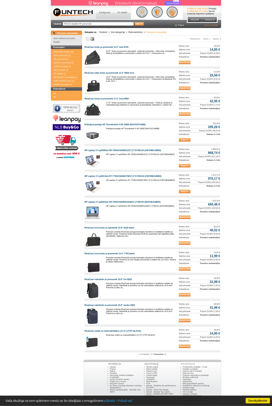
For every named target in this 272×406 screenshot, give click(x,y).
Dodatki (56, 42)
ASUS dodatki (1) (60, 70)
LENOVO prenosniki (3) (63, 63)
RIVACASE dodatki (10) (63, 52)
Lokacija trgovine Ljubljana (200, 13)
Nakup (112, 371)
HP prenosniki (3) (60, 59)
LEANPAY (150, 379)
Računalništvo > (137, 32)
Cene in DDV (151, 373)
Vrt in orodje (188, 392)
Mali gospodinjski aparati (193, 383)
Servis (212, 11)
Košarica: (209, 20)
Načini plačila (152, 369)
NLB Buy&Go (152, 381)
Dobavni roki (151, 371)
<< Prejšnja (144, 354)
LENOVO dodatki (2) (62, 66)
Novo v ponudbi (211, 25)
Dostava (113, 373)
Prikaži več (125, 400)
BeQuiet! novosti (117, 383)
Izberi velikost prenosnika (64, 38)
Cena (205, 39)
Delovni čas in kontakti (192, 371)
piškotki (109, 400)
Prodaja (212, 8)
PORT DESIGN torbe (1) (63, 81)
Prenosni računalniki (156, 32)
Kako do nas (188, 373)
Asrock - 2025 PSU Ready (157, 390)
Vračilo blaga (151, 375)
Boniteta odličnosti (190, 377)
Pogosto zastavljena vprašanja (196, 375)
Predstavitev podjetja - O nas (195, 367)
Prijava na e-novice (118, 381)
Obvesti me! (184, 62)
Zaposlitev (187, 379)
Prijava (113, 369)
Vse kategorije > (120, 32)
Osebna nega (188, 388)
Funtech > (105, 32)
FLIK (148, 383)
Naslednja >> (160, 354)
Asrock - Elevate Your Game (158, 392)
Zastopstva (187, 381)
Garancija (150, 377)
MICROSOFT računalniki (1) (65, 77)
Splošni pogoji (152, 367)
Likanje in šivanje (190, 394)
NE (54, 97)
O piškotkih (114, 377)
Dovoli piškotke (257, 401)
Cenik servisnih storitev (119, 379)
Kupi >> (184, 140)
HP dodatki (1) (59, 74)
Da (54, 93)
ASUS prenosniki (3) (62, 55)
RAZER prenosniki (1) (62, 84)
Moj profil (195, 20)
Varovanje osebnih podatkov (122, 375)
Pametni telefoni (189, 390)
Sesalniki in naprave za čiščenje (196, 386)
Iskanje (113, 367)
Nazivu (216, 39)
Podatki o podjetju (190, 369)
